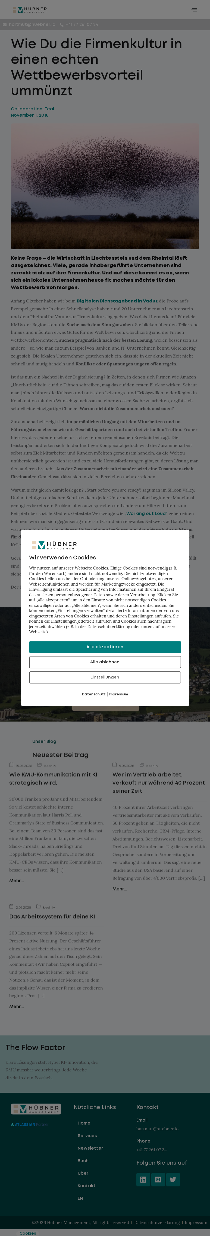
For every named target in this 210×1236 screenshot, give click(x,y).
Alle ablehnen (105, 662)
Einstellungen (104, 677)
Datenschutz (94, 694)
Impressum (118, 694)
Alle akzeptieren (104, 647)
